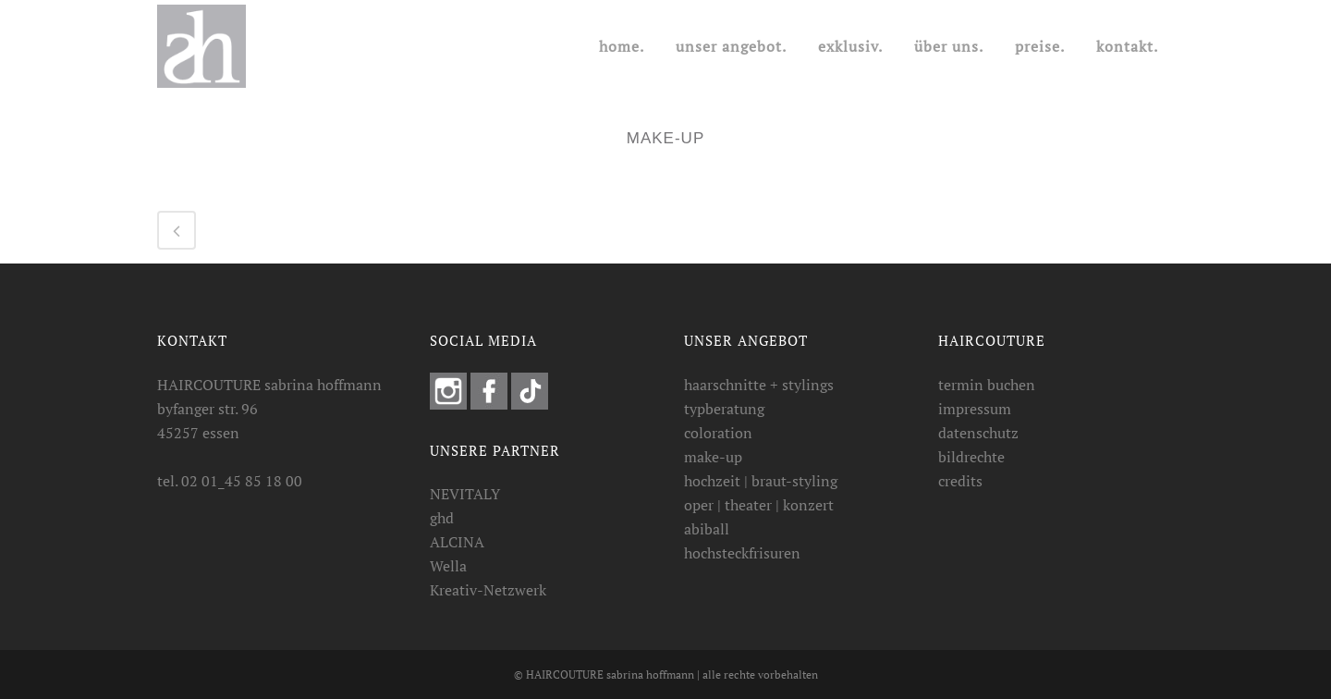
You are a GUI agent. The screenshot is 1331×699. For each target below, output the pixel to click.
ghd (442, 518)
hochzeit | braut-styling (760, 481)
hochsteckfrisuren (742, 553)
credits (960, 481)
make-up (713, 457)
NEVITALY (465, 494)
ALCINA (457, 542)
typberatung (724, 409)
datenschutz (978, 433)
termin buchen (986, 384)
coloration (718, 433)
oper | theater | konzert (759, 505)
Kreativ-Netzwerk (488, 590)
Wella (448, 566)
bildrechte (971, 457)
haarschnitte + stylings (759, 384)
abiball (706, 529)
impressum (974, 409)
